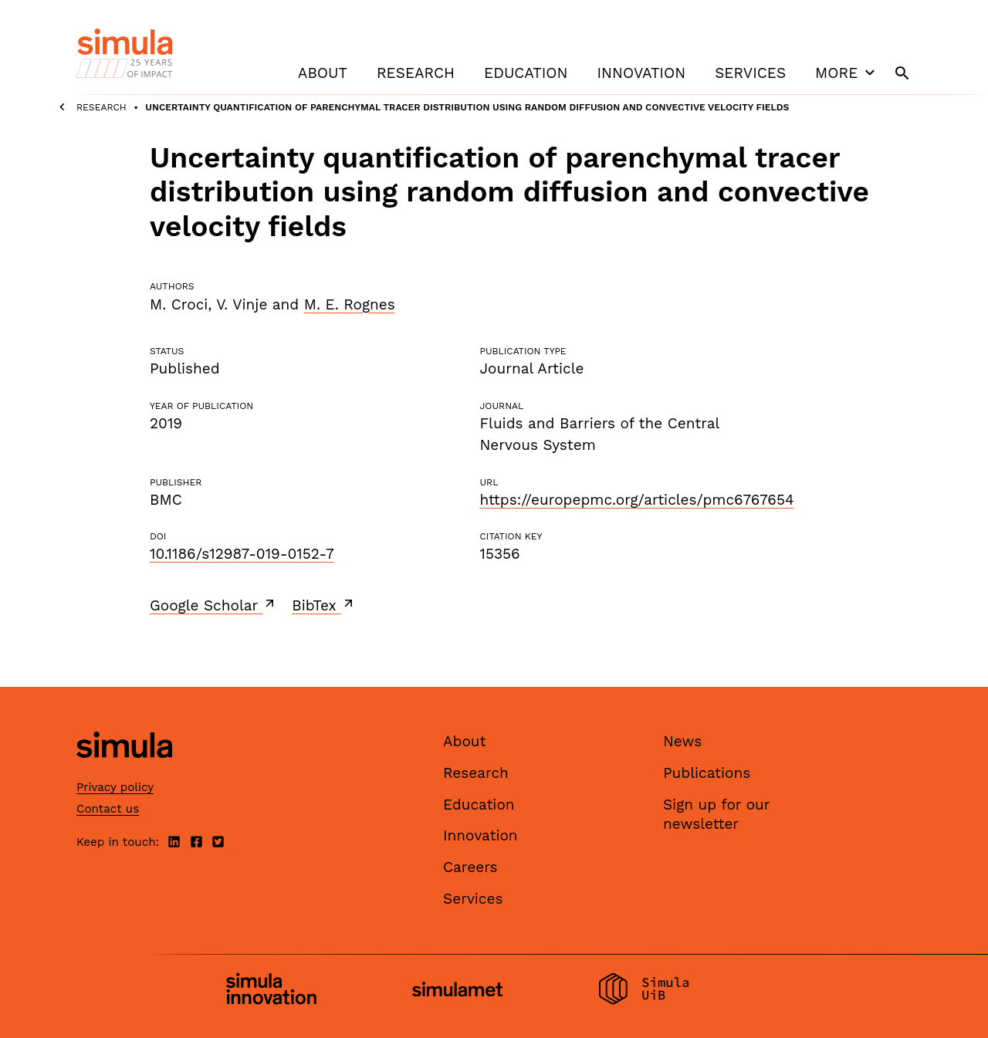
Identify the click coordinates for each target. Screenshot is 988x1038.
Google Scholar (213, 605)
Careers (470, 867)
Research (416, 73)
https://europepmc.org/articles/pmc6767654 (636, 500)
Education (525, 73)
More (846, 72)
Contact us (107, 809)
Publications (706, 773)
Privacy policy (115, 787)
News (682, 741)
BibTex (324, 605)
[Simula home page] (124, 771)
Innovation (641, 73)
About (322, 73)
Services (750, 73)
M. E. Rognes (349, 304)
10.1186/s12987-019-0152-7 (242, 554)
